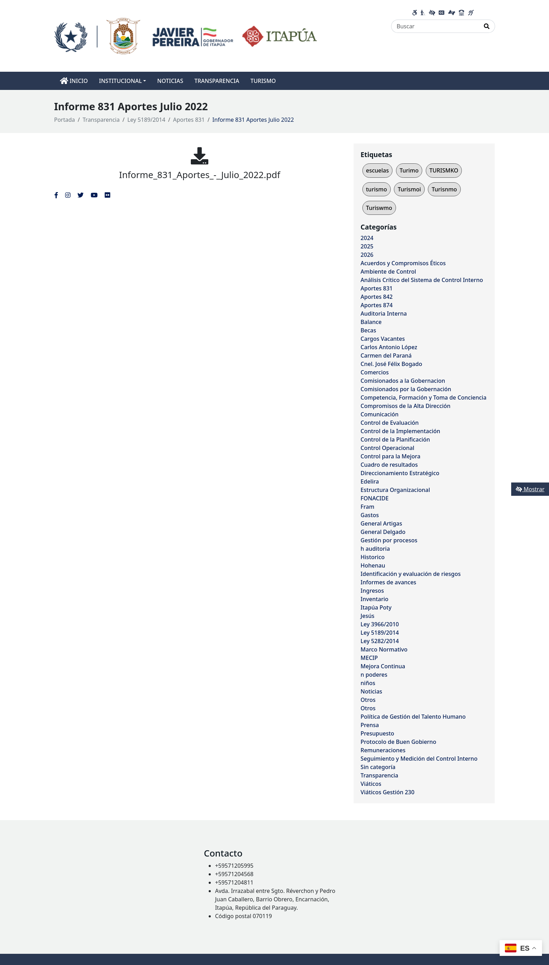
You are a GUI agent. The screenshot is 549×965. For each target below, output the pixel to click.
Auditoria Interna (384, 313)
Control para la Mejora (391, 456)
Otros (368, 700)
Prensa (370, 725)
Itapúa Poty (376, 607)
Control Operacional (388, 448)
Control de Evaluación (390, 423)
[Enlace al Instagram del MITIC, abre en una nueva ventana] (67, 195)
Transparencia (101, 120)
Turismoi (409, 189)
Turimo (408, 170)
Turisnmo (444, 189)
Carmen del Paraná (386, 355)
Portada (64, 120)
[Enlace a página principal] (185, 35)
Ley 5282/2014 (380, 641)
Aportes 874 (377, 305)
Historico (373, 557)
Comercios (375, 372)
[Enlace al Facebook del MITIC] (56, 195)
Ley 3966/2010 (380, 624)
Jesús (367, 616)
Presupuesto (377, 733)
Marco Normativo (384, 649)
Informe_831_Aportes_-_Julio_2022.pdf (199, 175)
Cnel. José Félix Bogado (391, 364)
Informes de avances (388, 582)
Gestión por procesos (389, 540)
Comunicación (379, 414)
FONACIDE (375, 498)
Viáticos (371, 784)
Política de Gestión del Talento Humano (413, 716)
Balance (371, 322)
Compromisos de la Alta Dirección (406, 406)
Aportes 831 (188, 120)
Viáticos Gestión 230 (388, 792)
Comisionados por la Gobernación (406, 389)
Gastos (370, 515)
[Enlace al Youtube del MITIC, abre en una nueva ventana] (94, 195)
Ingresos (372, 590)
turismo (376, 189)
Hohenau (373, 565)
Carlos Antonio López (389, 347)
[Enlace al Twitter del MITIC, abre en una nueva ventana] (80, 195)
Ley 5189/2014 (146, 120)
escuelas (377, 170)
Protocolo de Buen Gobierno (398, 742)
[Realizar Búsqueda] (487, 26)
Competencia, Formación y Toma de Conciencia (424, 397)
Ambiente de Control (388, 271)
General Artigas (381, 523)
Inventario (375, 599)
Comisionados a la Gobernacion (403, 381)
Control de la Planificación (395, 439)
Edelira (370, 481)
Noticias (371, 691)
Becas (368, 330)
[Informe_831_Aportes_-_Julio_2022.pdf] (199, 155)
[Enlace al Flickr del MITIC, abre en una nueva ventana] (107, 195)
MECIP (369, 658)
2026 (367, 255)
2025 (367, 246)
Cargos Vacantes (383, 339)
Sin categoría (378, 767)
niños (368, 683)
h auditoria (375, 548)
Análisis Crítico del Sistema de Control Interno (422, 280)
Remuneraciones (383, 750)
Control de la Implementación (400, 431)
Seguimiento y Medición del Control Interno (419, 758)
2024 (367, 238)
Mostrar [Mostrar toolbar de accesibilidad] (530, 489)
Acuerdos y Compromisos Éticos (403, 263)
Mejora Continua (383, 666)
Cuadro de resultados (389, 465)
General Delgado (383, 532)
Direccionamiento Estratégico (400, 473)
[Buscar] (435, 26)
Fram (367, 506)
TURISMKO (443, 170)
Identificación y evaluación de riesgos (411, 574)
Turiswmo (379, 208)
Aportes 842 (377, 297)
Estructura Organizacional (395, 490)
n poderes (374, 674)
